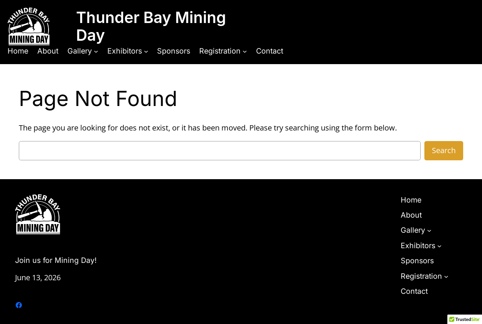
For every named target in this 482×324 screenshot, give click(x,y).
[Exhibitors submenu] (146, 51)
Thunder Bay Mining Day (151, 26)
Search (444, 150)
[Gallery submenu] (96, 51)
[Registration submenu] (245, 51)
